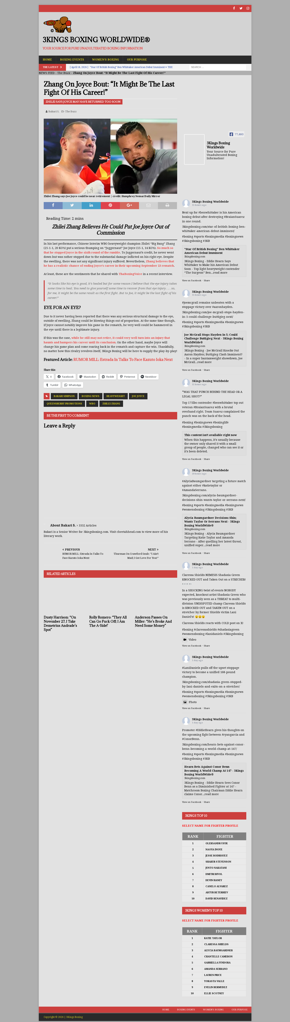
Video (189, 639)
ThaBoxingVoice (130, 274)
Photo (189, 701)
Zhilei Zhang (111, 403)
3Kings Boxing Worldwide (210, 201)
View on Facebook (191, 280)
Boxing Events (72, 59)
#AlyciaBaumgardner (196, 481)
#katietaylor (210, 485)
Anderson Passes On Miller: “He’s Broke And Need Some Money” (153, 621)
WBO (92, 403)
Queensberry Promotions (64, 403)
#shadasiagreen (228, 629)
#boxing (187, 236)
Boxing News (90, 396)
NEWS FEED (47, 73)
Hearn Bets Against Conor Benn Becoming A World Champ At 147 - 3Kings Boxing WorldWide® (214, 770)
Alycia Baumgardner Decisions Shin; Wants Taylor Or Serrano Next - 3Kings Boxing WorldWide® (212, 521)
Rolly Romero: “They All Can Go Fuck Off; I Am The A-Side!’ (108, 621)
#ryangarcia (230, 734)
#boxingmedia (214, 236)
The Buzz (63, 73)
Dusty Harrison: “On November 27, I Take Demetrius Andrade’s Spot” (60, 623)
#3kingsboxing (192, 240)
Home (47, 59)
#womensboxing (193, 509)
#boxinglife (221, 422)
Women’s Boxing (105, 59)
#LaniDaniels (191, 667)
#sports (199, 236)
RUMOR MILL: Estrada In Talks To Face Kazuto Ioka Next (123, 359)
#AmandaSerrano (194, 490)
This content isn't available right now (210, 434)
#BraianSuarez (234, 216)
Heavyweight (116, 396)
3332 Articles (87, 525)
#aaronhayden (222, 306)
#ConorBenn (190, 739)
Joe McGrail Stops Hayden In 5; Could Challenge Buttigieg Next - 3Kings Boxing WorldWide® (213, 338)
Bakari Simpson (64, 396)
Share (207, 280)
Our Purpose (137, 59)
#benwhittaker (208, 212)
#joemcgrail (190, 302)
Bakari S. (53, 111)
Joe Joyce (138, 396)
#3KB (206, 240)
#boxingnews (234, 236)
